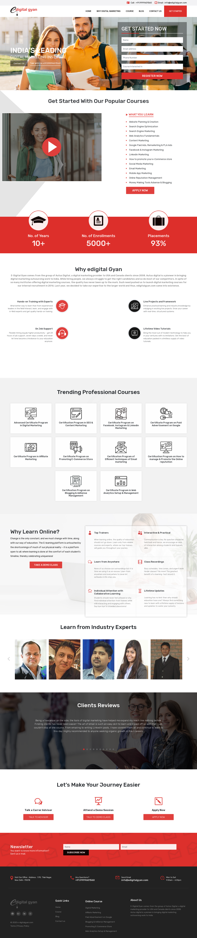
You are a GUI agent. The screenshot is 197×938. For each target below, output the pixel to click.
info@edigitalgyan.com (134, 886)
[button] (83, 749)
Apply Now (158, 837)
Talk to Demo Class (98, 837)
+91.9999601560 (85, 886)
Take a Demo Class (46, 607)
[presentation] (8, 658)
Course (58, 934)
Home (57, 930)
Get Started (175, 11)
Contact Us (19, 63)
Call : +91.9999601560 (139, 3)
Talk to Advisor (38, 837)
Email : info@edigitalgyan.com (171, 3)
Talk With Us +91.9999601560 (45, 63)
